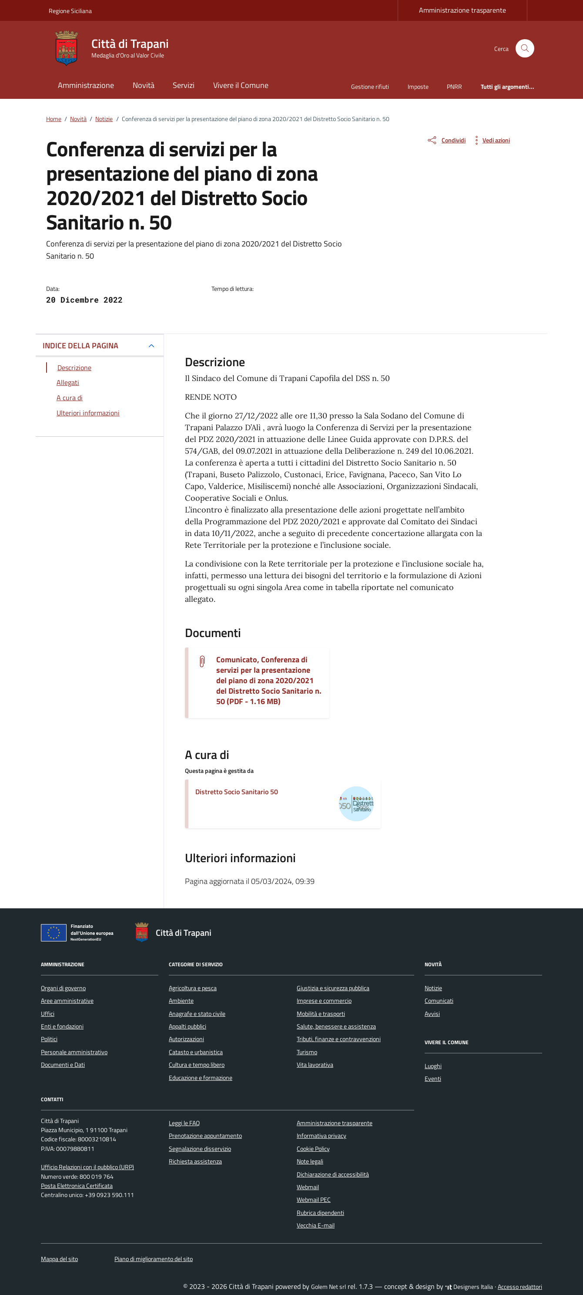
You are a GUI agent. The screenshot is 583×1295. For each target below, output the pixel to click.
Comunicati (439, 1000)
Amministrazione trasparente (462, 10)
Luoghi (433, 1066)
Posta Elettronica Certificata (77, 1185)
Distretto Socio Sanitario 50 (236, 791)
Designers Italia (469, 1287)
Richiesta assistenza (195, 1161)
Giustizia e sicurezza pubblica (333, 988)
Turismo (307, 1052)
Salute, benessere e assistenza (336, 1026)
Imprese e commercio (324, 1000)
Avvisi (432, 1013)
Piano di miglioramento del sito (153, 1259)
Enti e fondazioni (62, 1026)
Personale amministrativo (74, 1052)
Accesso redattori (520, 1287)
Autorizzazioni (186, 1039)
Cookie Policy (313, 1148)
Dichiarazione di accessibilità (333, 1174)
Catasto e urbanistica (196, 1052)
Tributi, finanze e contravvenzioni (339, 1039)
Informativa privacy (321, 1135)
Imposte (418, 86)
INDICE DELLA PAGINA (80, 345)
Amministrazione (86, 85)
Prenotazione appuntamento (205, 1135)
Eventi (433, 1078)
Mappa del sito (59, 1259)
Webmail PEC (314, 1199)
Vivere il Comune (240, 85)
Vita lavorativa (315, 1064)
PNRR (454, 86)
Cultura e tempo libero (196, 1064)
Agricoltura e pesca (193, 988)
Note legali (310, 1161)
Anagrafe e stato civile (197, 1013)
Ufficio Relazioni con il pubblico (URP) (87, 1167)
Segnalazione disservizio (200, 1148)
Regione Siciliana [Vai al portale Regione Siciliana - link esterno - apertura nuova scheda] (70, 10)
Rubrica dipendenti (320, 1212)
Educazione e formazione (200, 1078)
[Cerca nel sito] (525, 48)
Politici (49, 1039)
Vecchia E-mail (316, 1225)
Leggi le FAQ (184, 1123)
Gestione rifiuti (370, 86)
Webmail (308, 1187)
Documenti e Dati (63, 1064)
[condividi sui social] (446, 140)
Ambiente (181, 1000)
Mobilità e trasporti (321, 1013)
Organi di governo (63, 988)
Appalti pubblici (187, 1026)
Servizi (183, 85)
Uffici (47, 1013)
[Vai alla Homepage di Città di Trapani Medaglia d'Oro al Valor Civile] (114, 48)
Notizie (433, 988)
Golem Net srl (328, 1287)
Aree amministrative (67, 1000)
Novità (143, 85)
